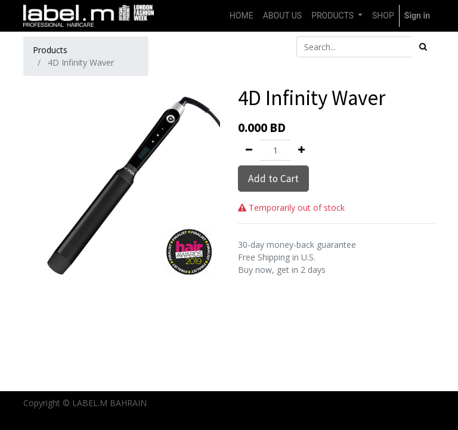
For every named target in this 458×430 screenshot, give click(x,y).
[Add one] (301, 150)
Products (50, 50)
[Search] (423, 46)
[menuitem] (241, 16)
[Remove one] (249, 150)
